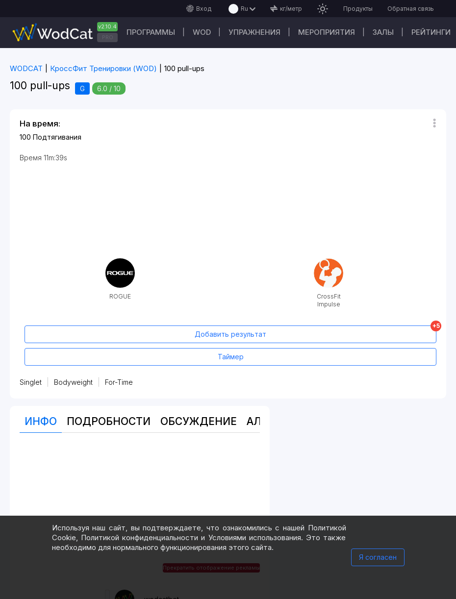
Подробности (109, 421)
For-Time (119, 382)
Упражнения (254, 32)
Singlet (31, 382)
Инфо (41, 421)
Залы (383, 32)
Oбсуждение (198, 421)
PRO (107, 37)
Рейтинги (431, 32)
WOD (202, 32)
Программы (151, 32)
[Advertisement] (140, 511)
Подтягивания (57, 137)
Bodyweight (73, 382)
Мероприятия (326, 32)
